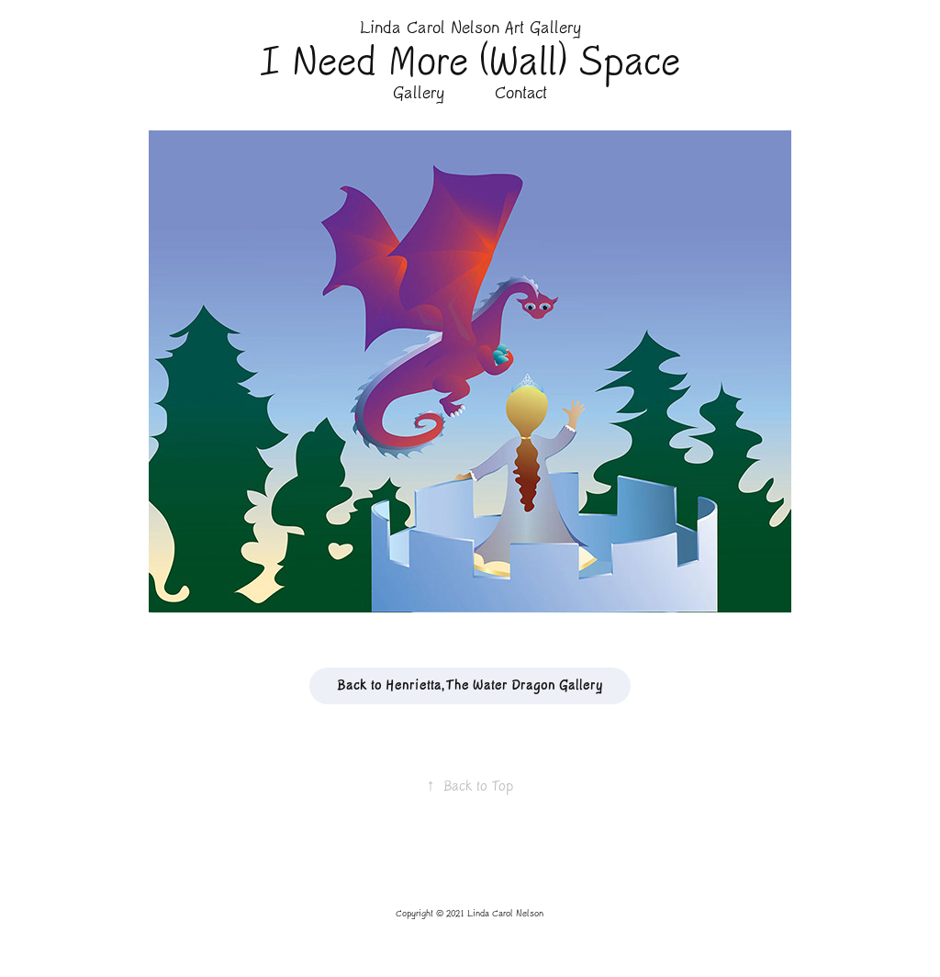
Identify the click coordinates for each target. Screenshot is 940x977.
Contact (521, 93)
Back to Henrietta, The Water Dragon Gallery (470, 685)
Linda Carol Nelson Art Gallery (470, 28)
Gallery (418, 93)
